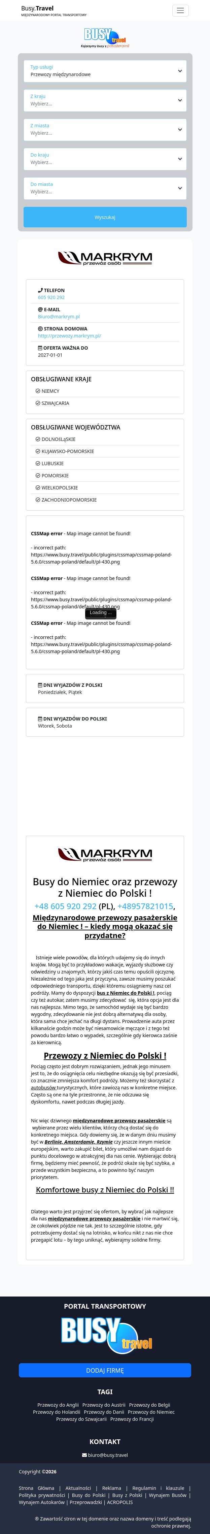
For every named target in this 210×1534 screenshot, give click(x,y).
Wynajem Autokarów (42, 1502)
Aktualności (78, 1488)
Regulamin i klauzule (158, 1488)
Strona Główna (36, 1488)
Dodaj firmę (105, 1370)
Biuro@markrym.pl (59, 316)
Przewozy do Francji (132, 1419)
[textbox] (103, 101)
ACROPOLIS (120, 1502)
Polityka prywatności (42, 1495)
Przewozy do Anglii (58, 1405)
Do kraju (40, 155)
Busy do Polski (89, 1495)
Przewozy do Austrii (104, 1405)
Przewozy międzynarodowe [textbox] (61, 74)
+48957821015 (145, 906)
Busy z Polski (127, 1495)
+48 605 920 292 (66, 906)
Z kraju (38, 96)
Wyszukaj (105, 217)
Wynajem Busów (167, 1495)
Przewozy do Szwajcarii (81, 1419)
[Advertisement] (105, 788)
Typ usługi (42, 67)
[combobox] (106, 71)
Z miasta (40, 125)
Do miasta (42, 184)
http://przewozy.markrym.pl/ (69, 335)
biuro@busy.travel (108, 1455)
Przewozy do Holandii (56, 1412)
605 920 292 (51, 297)
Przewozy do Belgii (149, 1405)
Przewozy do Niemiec (151, 1412)
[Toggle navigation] (180, 11)
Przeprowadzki (86, 1502)
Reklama (111, 1488)
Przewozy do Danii (104, 1412)
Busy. (53, 10)
